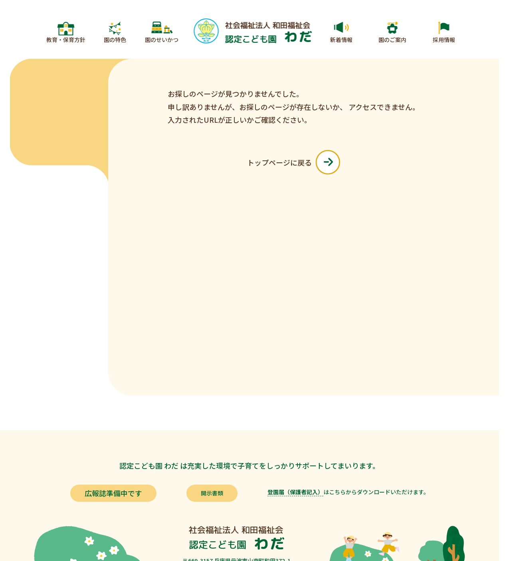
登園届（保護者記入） (295, 492)
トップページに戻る (293, 162)
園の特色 (115, 40)
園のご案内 (392, 40)
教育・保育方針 (65, 40)
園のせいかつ (161, 40)
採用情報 (444, 40)
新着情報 (341, 40)
